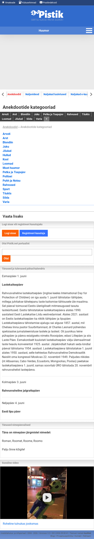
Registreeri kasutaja (33, 233)
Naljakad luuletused (55, 94)
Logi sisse (10, 233)
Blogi (52, 536)
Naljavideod (32, 94)
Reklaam (87, 536)
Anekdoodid (14, 94)
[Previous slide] (3, 94)
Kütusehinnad (27, 2)
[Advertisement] (47, 62)
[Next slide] (91, 94)
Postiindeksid (48, 2)
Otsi (6, 258)
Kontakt (78, 536)
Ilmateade (8, 2)
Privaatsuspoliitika (65, 536)
